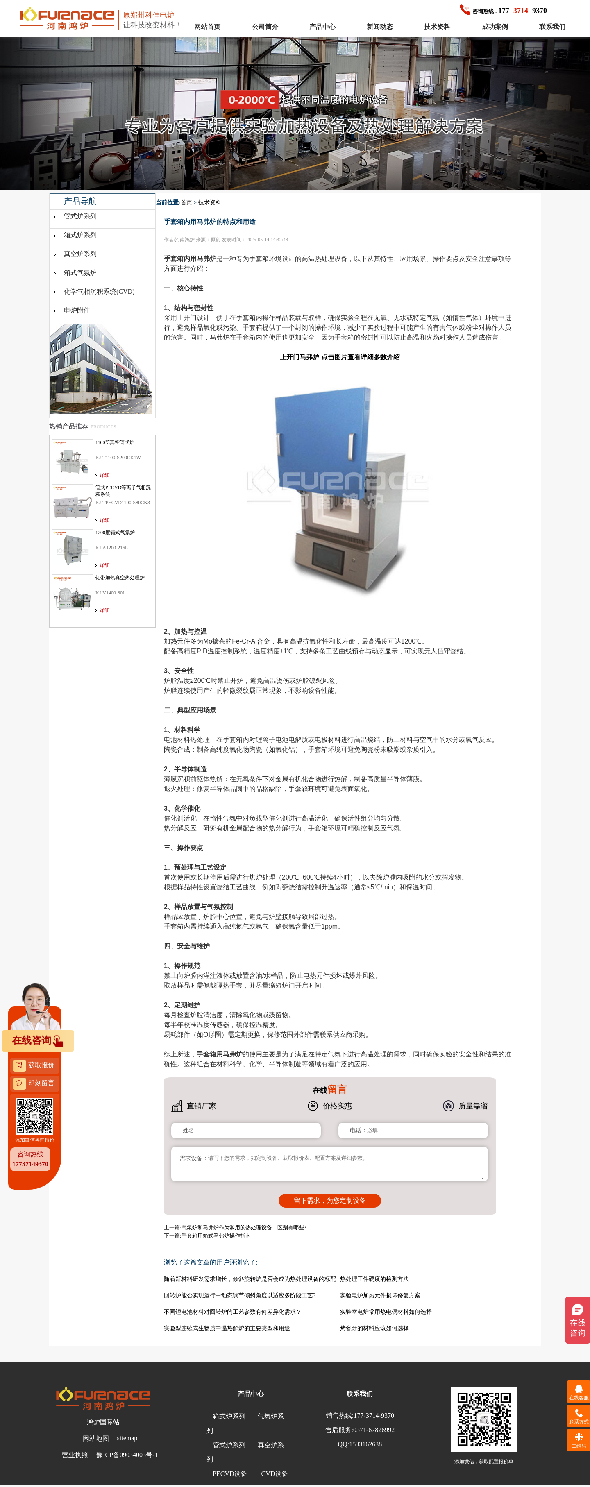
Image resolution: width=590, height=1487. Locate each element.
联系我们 (552, 26)
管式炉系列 (80, 216)
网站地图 (96, 1438)
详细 (104, 475)
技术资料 (437, 26)
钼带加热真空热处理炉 (120, 577)
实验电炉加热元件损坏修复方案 (380, 1295)
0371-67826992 (374, 1429)
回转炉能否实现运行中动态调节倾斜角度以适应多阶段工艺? (239, 1295)
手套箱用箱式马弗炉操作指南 (216, 1236)
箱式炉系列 (80, 234)
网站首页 (207, 26)
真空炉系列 (80, 253)
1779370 (503, 11)
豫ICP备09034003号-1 (127, 1454)
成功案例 (495, 26)
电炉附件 (77, 310)
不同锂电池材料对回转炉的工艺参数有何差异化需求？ (233, 1312)
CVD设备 (274, 1473)
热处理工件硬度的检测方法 (374, 1279)
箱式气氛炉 (80, 272)
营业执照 (75, 1454)
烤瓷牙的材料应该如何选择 (374, 1328)
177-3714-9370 (374, 1415)
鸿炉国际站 (103, 1422)
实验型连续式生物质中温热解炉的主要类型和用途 (227, 1328)
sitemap (127, 1438)
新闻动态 (380, 26)
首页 (186, 202)
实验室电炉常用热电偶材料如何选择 (386, 1312)
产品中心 (322, 26)
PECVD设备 (230, 1473)
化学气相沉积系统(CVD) (99, 291)
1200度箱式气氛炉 (115, 532)
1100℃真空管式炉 (114, 442)
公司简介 (265, 26)
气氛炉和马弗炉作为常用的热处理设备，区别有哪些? (244, 1227)
